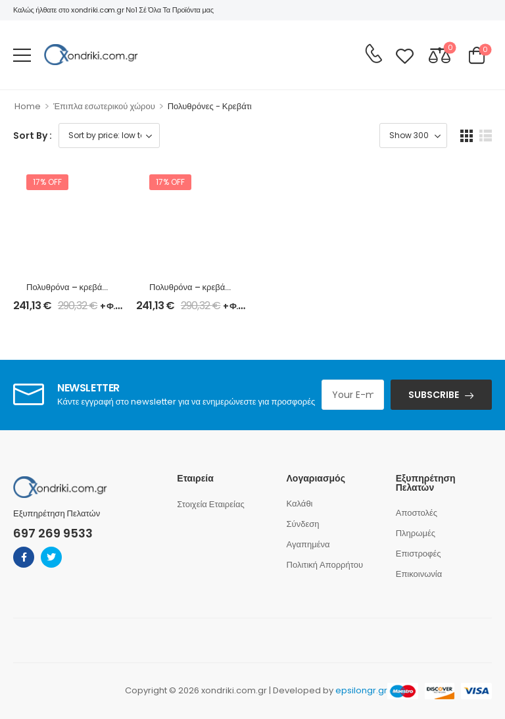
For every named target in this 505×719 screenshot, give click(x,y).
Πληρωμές (415, 533)
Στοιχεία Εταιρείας (210, 504)
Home (27, 106)
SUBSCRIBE (433, 394)
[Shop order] (109, 135)
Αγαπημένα (308, 544)
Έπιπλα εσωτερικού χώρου (104, 106)
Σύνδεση (303, 524)
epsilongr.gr (361, 690)
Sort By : (32, 135)
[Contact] (373, 54)
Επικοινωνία (419, 574)
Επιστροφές (418, 553)
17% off (47, 181)
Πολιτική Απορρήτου (325, 564)
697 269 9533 (53, 533)
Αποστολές (416, 513)
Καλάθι (300, 503)
